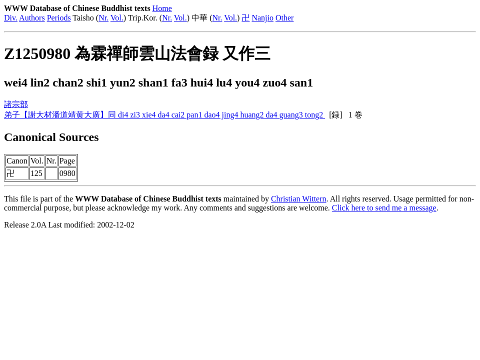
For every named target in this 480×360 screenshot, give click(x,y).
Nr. (103, 18)
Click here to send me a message (384, 208)
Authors (32, 18)
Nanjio (263, 18)
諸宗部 (16, 104)
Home (162, 8)
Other (285, 18)
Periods (59, 18)
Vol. (117, 18)
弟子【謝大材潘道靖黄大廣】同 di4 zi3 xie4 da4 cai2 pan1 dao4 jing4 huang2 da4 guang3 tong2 (164, 114)
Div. (11, 18)
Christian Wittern (298, 198)
